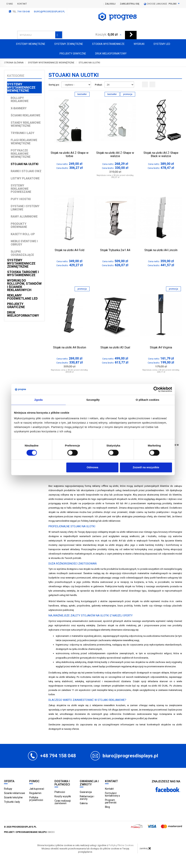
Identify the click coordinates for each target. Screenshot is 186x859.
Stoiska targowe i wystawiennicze (23, 273)
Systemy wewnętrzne (30, 43)
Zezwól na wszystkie (146, 467)
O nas (9, 4)
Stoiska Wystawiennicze (108, 43)
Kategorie (15, 76)
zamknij (145, 848)
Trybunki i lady (22, 133)
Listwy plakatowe (25, 178)
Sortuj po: (54, 84)
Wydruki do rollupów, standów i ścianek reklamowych (24, 285)
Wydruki (139, 43)
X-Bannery (19, 108)
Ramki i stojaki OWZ (26, 171)
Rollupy (8, 788)
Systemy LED (161, 43)
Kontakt (22, 4)
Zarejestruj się (129, 4)
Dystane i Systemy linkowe (25, 207)
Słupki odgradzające (22, 253)
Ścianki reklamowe (25, 115)
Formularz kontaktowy (112, 794)
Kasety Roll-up (23, 234)
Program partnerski (110, 801)
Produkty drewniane (19, 225)
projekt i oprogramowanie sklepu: (29, 832)
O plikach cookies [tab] (147, 399)
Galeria (84, 803)
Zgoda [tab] (38, 399)
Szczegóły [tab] (93, 399)
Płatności (59, 792)
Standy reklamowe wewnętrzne (26, 124)
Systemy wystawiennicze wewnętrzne (21, 87)
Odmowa (92, 467)
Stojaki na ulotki (24, 164)
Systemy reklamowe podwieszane (21, 189)
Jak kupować (36, 788)
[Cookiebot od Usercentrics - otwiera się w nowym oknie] (156, 389)
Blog (107, 806)
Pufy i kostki (21, 199)
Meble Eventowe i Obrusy (24, 242)
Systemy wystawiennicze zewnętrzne (21, 263)
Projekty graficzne (73, 53)
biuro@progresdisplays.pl (49, 11)
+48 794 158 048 (58, 755)
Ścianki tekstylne (13, 797)
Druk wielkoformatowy (111, 53)
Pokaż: (99, 84)
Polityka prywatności (36, 798)
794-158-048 (23, 11)
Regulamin (35, 793)
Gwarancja (86, 792)
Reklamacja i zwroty (87, 797)
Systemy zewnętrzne (68, 43)
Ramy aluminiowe (24, 216)
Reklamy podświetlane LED (22, 296)
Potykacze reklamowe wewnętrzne (21, 154)
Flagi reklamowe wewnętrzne (24, 141)
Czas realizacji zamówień (62, 802)
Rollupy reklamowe (20, 99)
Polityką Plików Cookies (121, 845)
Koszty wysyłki (62, 796)
